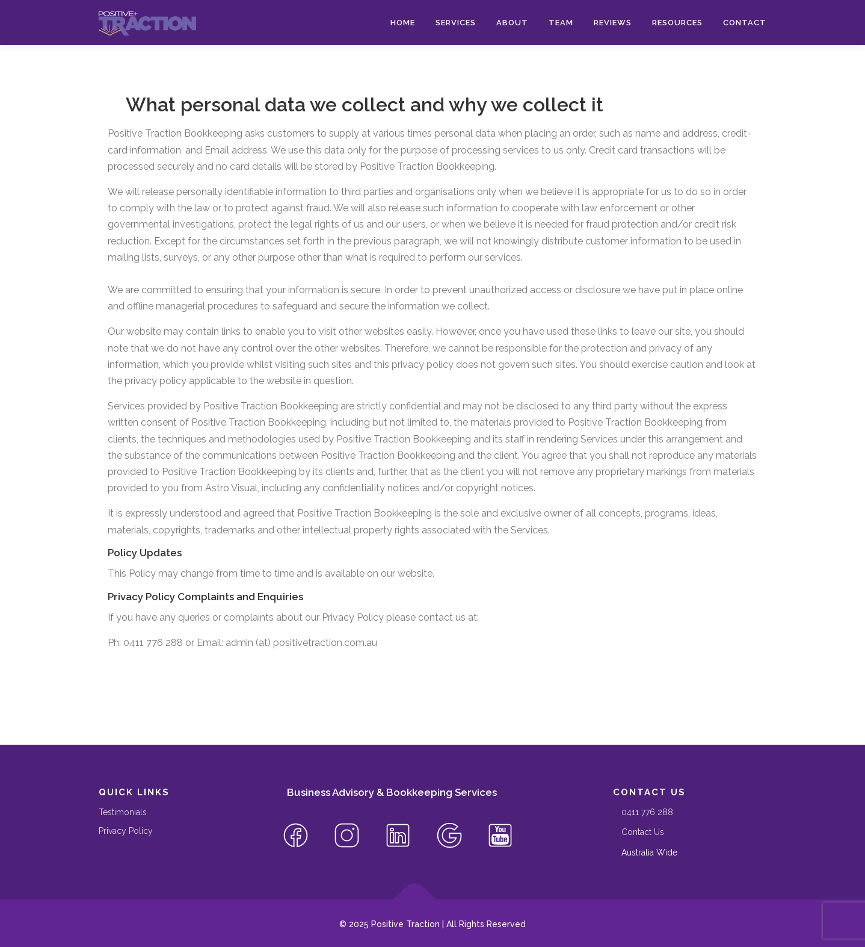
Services (456, 22)
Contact (744, 22)
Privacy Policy (126, 831)
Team (561, 22)
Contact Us (642, 832)
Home (402, 22)
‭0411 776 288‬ (647, 812)
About (512, 22)
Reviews (613, 22)
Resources (677, 22)
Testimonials (123, 812)
